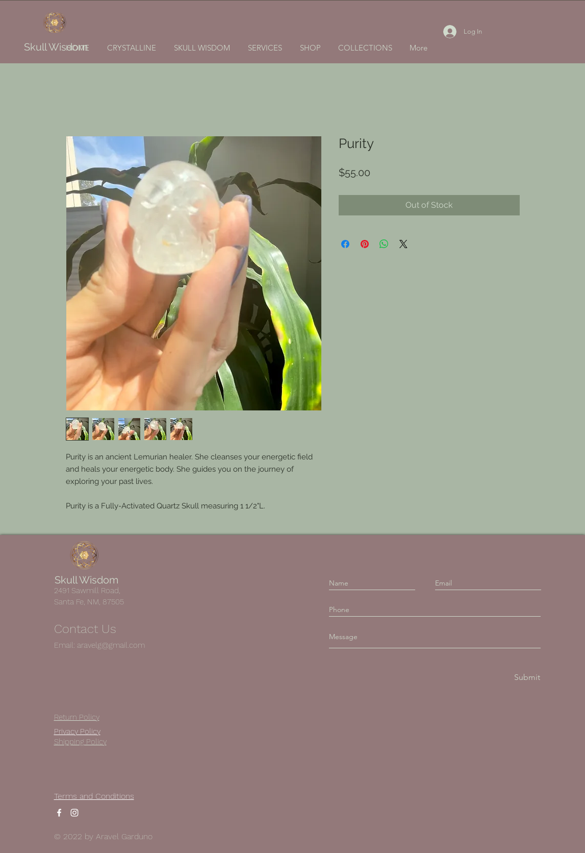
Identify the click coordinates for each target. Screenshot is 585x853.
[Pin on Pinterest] (365, 244)
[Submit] (526, 677)
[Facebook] (59, 813)
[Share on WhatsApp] (384, 244)
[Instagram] (74, 813)
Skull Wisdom (56, 47)
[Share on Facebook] (345, 244)
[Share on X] (403, 244)
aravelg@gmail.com (111, 645)
